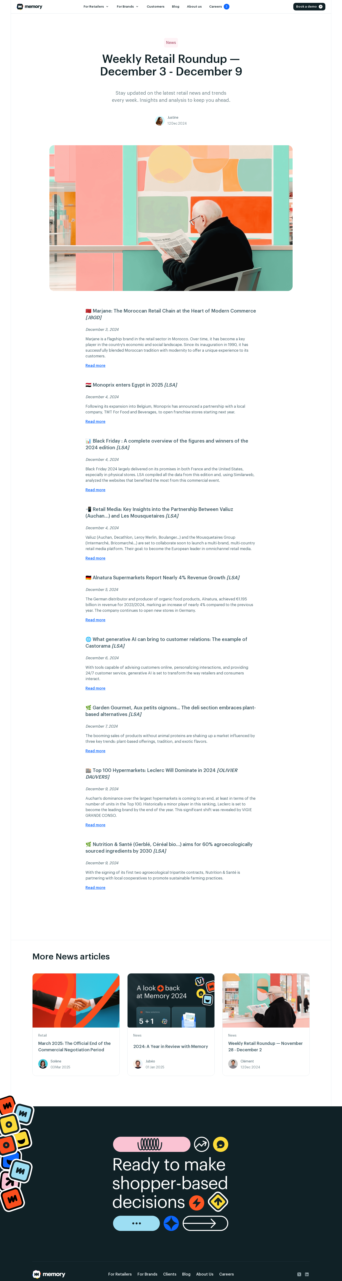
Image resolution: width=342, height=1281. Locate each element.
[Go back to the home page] (48, 1274)
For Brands (147, 1274)
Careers (226, 1274)
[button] (96, 6)
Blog (175, 6)
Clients (169, 1274)
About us (194, 6)
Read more (95, 366)
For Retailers (120, 1274)
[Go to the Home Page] (30, 6)
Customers (155, 6)
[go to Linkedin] (307, 1274)
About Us (205, 1274)
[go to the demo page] (171, 1184)
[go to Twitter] (299, 1274)
